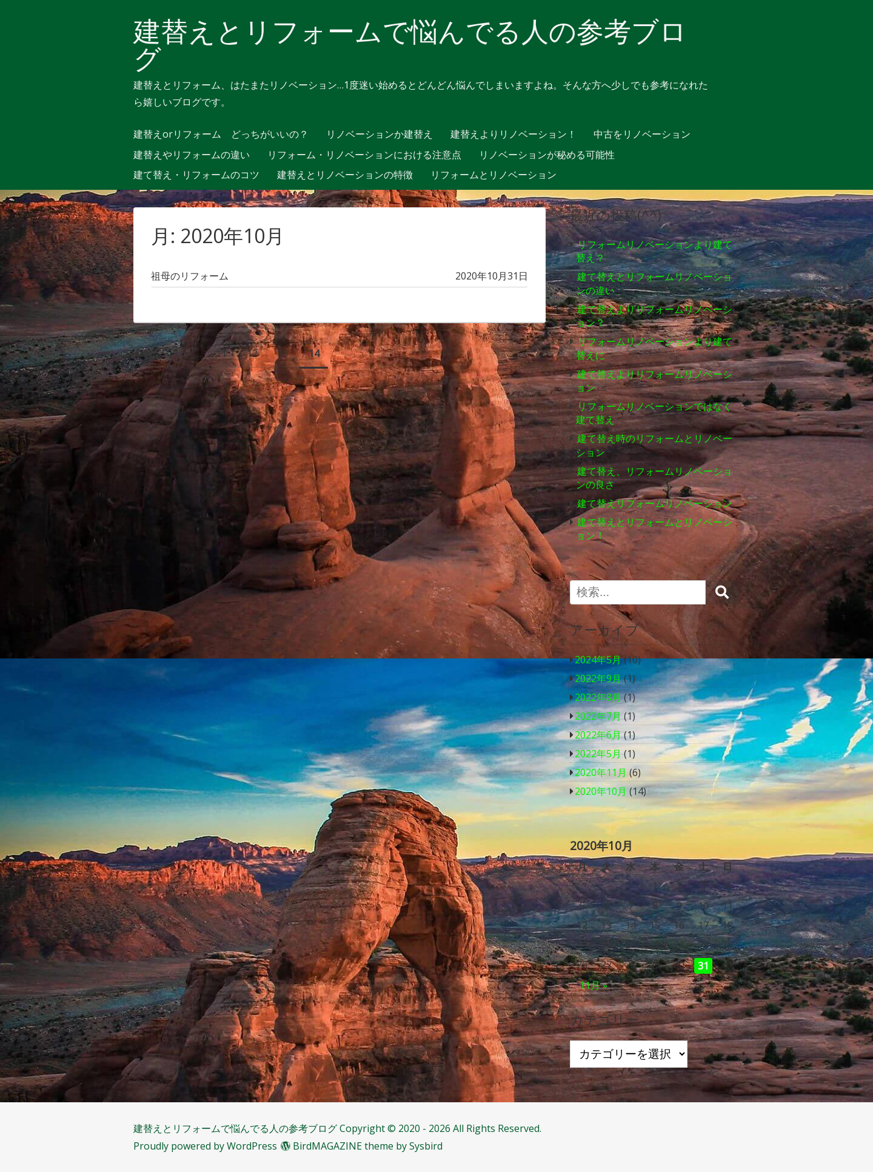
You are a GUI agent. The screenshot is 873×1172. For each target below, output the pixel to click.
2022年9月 (598, 678)
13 (283, 353)
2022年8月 (598, 697)
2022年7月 (598, 716)
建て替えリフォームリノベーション (654, 503)
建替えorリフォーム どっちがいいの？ (221, 135)
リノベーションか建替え (379, 135)
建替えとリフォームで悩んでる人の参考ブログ (410, 45)
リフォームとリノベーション (493, 175)
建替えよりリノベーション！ (513, 135)
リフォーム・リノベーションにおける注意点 (364, 155)
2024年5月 (598, 659)
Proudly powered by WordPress (205, 1146)
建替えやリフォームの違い (191, 155)
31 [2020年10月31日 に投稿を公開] (703, 966)
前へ (152, 353)
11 (221, 353)
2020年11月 (601, 772)
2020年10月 (601, 791)
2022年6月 (598, 735)
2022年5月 (598, 753)
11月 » (593, 985)
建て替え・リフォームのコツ (196, 175)
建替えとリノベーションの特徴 (345, 175)
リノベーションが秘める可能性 (547, 155)
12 (252, 353)
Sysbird (426, 1146)
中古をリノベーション (642, 135)
